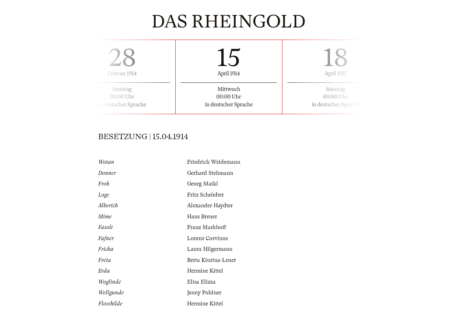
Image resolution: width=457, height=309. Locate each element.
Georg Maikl (202, 184)
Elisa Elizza (201, 282)
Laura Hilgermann (209, 249)
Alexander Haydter (210, 205)
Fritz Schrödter (205, 195)
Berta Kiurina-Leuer (211, 260)
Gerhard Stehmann (210, 173)
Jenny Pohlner (204, 292)
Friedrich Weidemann (213, 162)
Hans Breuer (202, 216)
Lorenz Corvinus (207, 238)
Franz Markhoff (206, 227)
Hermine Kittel (205, 271)
